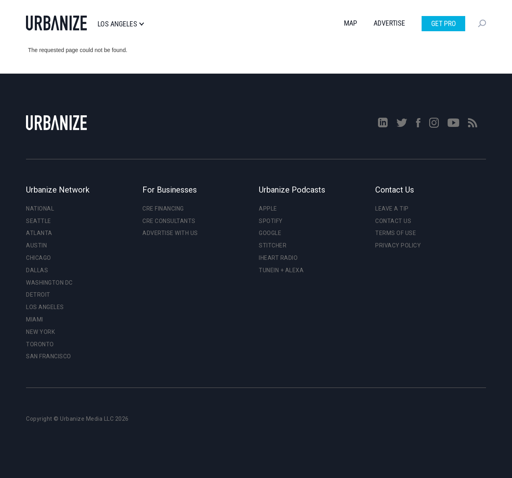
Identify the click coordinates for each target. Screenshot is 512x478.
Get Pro (443, 23)
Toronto (40, 344)
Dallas (37, 270)
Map (350, 23)
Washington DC (49, 282)
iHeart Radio (278, 258)
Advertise (389, 23)
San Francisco (48, 356)
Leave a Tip (392, 208)
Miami (34, 319)
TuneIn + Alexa (281, 270)
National (40, 208)
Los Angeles (121, 24)
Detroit (38, 294)
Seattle (38, 221)
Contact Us (393, 221)
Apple (268, 208)
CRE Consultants (169, 221)
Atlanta (39, 233)
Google (270, 233)
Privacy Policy (398, 245)
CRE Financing (163, 208)
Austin (36, 245)
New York (40, 332)
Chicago (38, 258)
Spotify (271, 221)
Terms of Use (395, 233)
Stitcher (272, 245)
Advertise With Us (170, 233)
